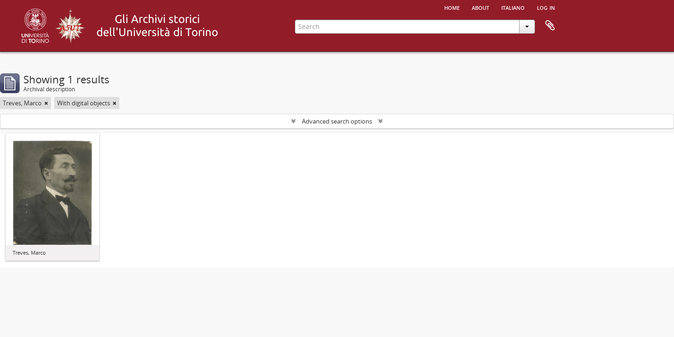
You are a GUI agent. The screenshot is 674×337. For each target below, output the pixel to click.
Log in (546, 7)
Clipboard (550, 25)
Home (452, 7)
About (480, 7)
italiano (513, 7)
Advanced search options (337, 121)
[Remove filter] (46, 103)
